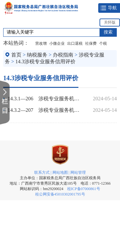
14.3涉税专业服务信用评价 (45, 61)
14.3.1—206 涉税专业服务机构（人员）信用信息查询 (46, 98)
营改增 (41, 43)
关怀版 (110, 22)
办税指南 (63, 54)
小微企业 (57, 43)
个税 (103, 43)
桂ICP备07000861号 (83, 189)
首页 (16, 54)
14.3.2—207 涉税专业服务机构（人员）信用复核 (46, 110)
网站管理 (78, 172)
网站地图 (60, 172)
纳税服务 (37, 54)
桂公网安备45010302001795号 (60, 194)
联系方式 (42, 172)
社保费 (91, 43)
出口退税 (75, 43)
